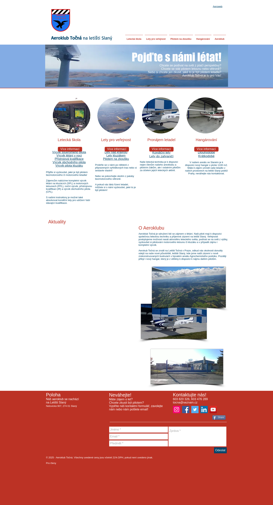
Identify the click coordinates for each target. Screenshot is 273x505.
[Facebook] (185, 409)
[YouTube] (213, 409)
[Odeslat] (220, 450)
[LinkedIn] (204, 409)
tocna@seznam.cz (185, 402)
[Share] (219, 417)
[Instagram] (176, 409)
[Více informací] (70, 149)
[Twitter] (195, 409)
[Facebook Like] (205, 418)
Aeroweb (217, 6)
